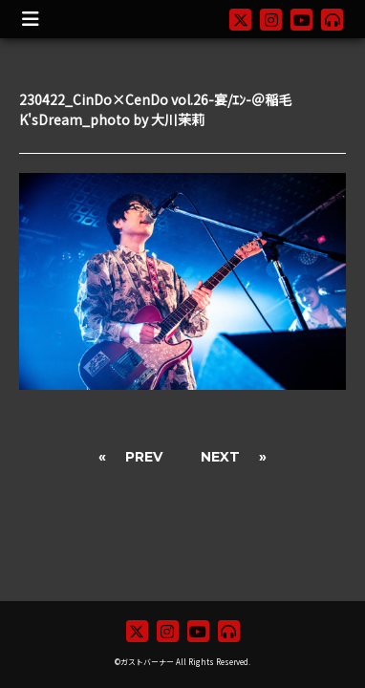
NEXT (220, 456)
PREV (143, 456)
